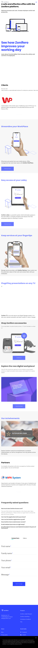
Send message (19, 584)
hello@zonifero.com (6, 618)
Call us (25, 538)
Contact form (15, 538)
